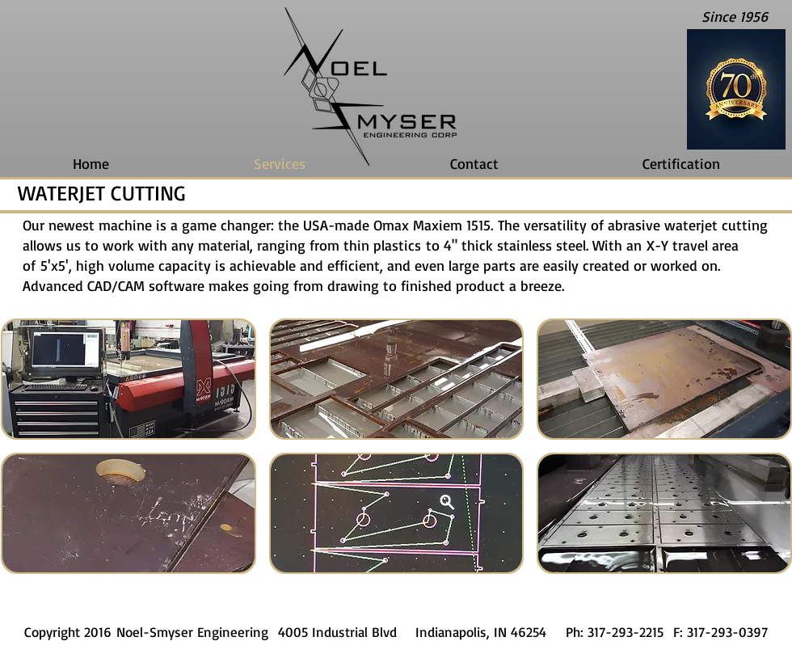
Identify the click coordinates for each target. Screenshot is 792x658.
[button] (128, 379)
